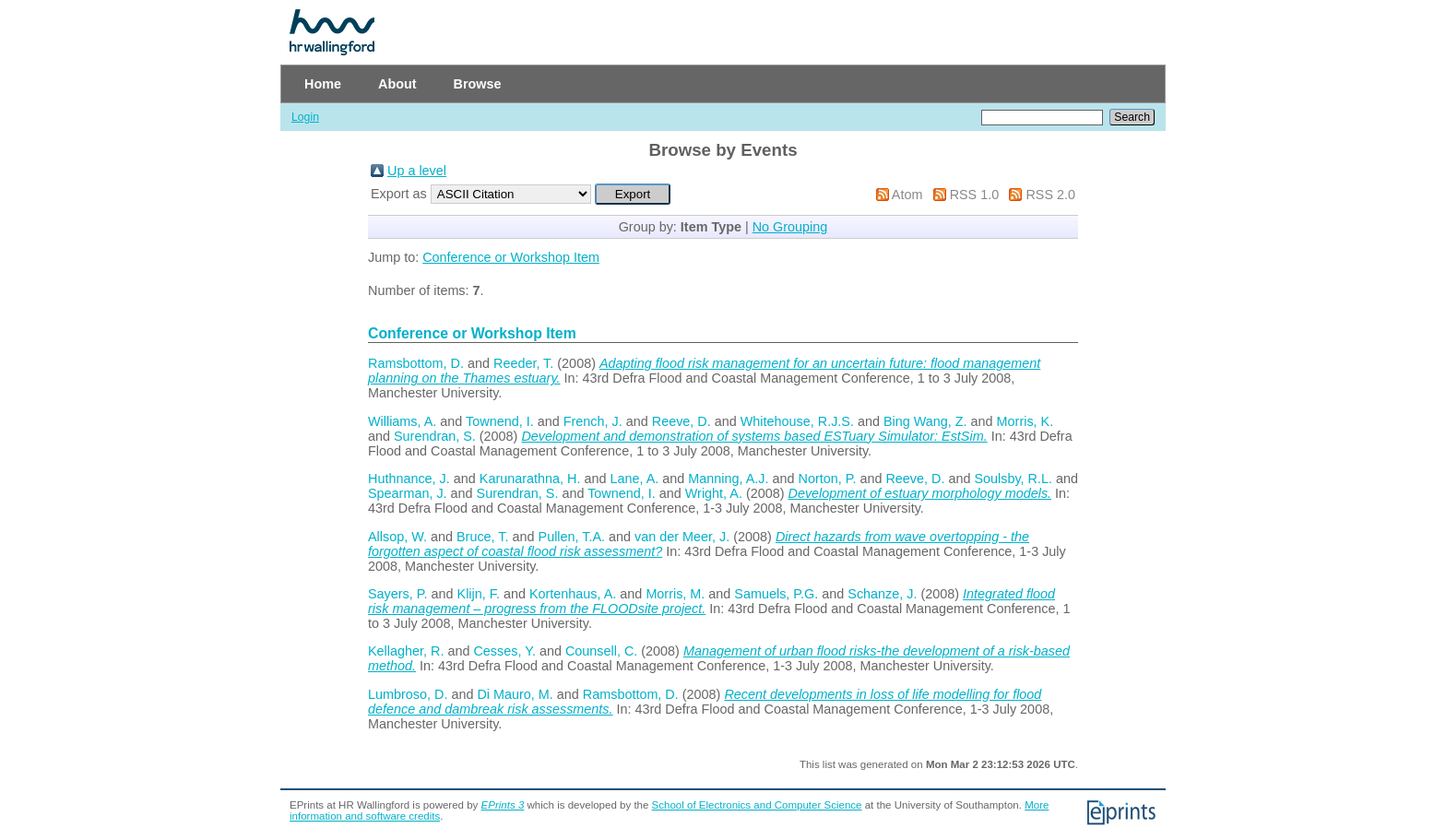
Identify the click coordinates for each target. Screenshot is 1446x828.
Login (305, 117)
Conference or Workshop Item (510, 257)
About (397, 84)
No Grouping (790, 226)
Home (322, 84)
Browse (478, 84)
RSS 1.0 (975, 194)
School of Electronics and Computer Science (757, 804)
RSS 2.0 (1050, 194)
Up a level (416, 170)
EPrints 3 (503, 804)
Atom (907, 194)
